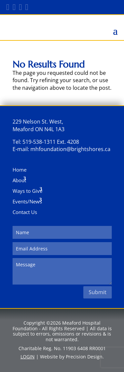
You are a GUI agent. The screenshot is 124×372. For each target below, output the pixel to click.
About (19, 180)
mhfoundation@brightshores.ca (70, 149)
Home (19, 169)
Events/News (27, 201)
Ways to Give (27, 190)
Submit (97, 292)
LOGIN (28, 356)
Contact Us (25, 212)
